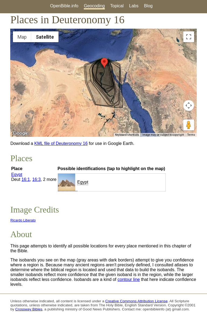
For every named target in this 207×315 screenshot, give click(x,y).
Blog (148, 6)
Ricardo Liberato (23, 220)
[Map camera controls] (188, 105)
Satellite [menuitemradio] (45, 37)
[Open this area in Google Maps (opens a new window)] (20, 133)
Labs (134, 6)
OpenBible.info (64, 6)
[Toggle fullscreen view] (188, 36)
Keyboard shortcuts (127, 134)
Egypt (16, 174)
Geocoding (94, 6)
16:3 (36, 179)
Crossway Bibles (28, 309)
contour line (129, 279)
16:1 (26, 179)
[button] (104, 63)
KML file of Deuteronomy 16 (61, 143)
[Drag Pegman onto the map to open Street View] (188, 125)
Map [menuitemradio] (22, 37)
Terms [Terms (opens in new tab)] (191, 134)
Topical (117, 6)
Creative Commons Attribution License (136, 301)
